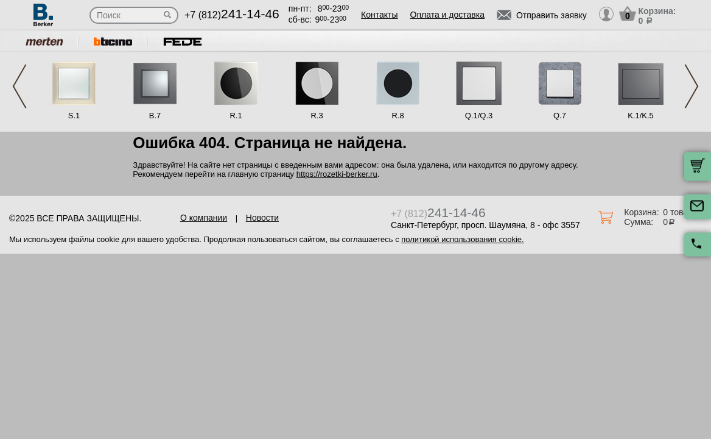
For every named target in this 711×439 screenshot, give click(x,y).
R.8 (397, 115)
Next (691, 86)
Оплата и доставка (447, 15)
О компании (203, 218)
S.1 (74, 115)
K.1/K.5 (641, 115)
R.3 (316, 115)
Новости (262, 218)
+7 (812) (231, 15)
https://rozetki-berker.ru (336, 174)
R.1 (235, 115)
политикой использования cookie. (462, 239)
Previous (19, 86)
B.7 (155, 115)
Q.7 (559, 115)
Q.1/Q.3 (479, 115)
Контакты (379, 15)
